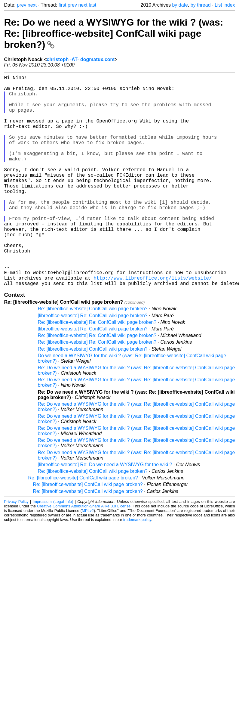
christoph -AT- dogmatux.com (80, 59)
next (32, 5)
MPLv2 (88, 557)
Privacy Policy (16, 548)
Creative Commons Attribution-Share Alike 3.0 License (83, 553)
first (62, 5)
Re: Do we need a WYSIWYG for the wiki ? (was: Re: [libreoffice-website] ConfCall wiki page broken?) (113, 33)
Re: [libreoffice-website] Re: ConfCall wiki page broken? (97, 369)
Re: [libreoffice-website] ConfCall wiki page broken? (93, 355)
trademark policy (137, 566)
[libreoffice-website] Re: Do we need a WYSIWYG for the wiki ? (105, 511)
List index (225, 5)
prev (21, 5)
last (92, 5)
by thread (201, 5)
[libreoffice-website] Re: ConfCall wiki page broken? (93, 362)
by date (180, 5)
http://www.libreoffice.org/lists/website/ (152, 323)
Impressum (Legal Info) (53, 548)
